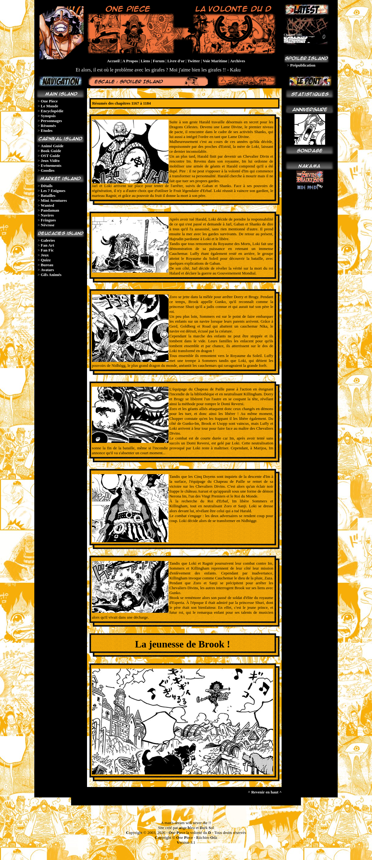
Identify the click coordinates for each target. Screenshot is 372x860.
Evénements (51, 165)
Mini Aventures (54, 200)
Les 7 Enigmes (53, 190)
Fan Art (47, 245)
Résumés (48, 125)
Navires (47, 215)
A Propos (130, 61)
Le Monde (49, 106)
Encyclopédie (52, 111)
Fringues (48, 220)
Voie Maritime (215, 61)
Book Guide (51, 150)
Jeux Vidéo (50, 160)
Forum (159, 61)
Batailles (48, 195)
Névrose (48, 225)
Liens (145, 61)
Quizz (46, 260)
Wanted (47, 205)
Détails (46, 185)
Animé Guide (52, 146)
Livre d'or (175, 61)
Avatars (47, 269)
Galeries (48, 240)
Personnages (51, 120)
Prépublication (302, 65)
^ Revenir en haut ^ (265, 792)
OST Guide (50, 155)
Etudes (46, 130)
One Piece (49, 101)
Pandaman (50, 210)
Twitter (194, 61)
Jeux (45, 255)
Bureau (47, 265)
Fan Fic (47, 250)
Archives (237, 61)
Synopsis (48, 115)
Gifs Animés (51, 274)
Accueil (113, 61)
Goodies (48, 170)
